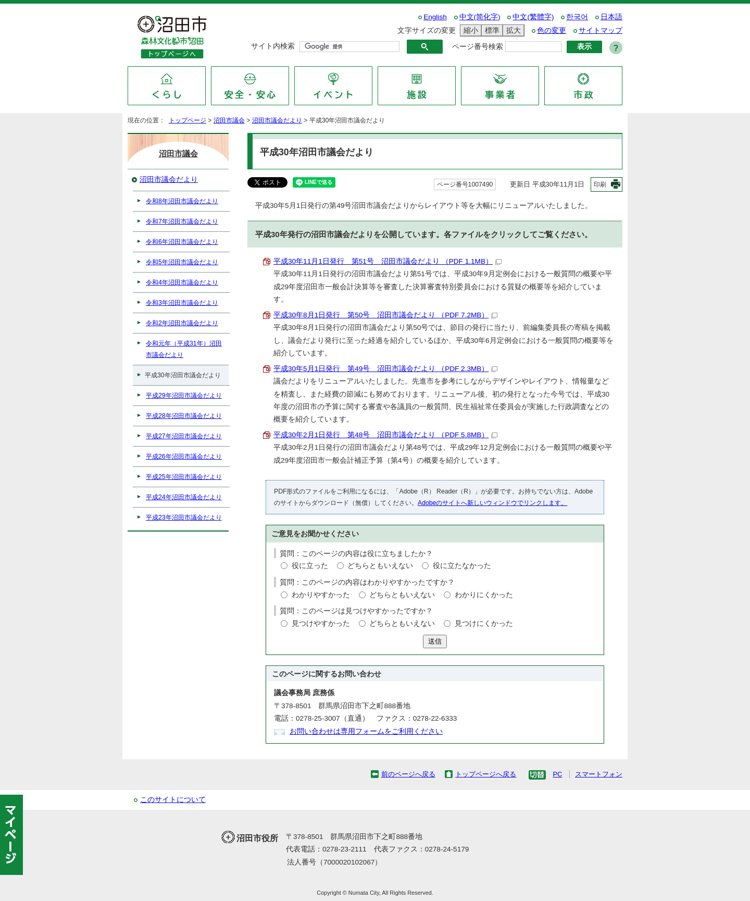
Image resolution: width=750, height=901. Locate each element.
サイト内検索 (273, 46)
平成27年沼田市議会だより (184, 436)
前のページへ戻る (408, 774)
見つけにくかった (484, 623)
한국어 (577, 17)
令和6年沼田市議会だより (182, 241)
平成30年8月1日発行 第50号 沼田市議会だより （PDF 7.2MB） (385, 315)
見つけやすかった (321, 623)
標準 (490, 30)
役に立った (310, 566)
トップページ (187, 120)
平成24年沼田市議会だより (184, 497)
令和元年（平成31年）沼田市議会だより (184, 349)
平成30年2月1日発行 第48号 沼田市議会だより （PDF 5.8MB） (385, 435)
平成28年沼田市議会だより (184, 415)
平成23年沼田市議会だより (184, 517)
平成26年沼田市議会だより (184, 456)
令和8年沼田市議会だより (182, 201)
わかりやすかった (321, 595)
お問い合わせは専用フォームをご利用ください (366, 731)
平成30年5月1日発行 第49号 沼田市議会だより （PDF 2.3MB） (385, 369)
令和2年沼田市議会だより (182, 323)
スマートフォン (598, 774)
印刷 (600, 184)
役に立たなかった (462, 566)
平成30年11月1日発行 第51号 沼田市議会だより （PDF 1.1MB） (387, 261)
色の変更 (551, 30)
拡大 (512, 30)
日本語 (611, 17)
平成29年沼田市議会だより (184, 395)
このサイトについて (173, 800)
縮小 (469, 30)
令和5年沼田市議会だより (182, 262)
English (435, 17)
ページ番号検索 (477, 47)
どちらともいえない (380, 566)
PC (557, 774)
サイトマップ (600, 30)
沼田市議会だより (277, 120)
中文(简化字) (480, 17)
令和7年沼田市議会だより (182, 221)
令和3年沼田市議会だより (182, 302)
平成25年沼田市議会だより (184, 476)
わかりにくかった (484, 595)
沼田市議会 (229, 120)
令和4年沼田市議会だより (182, 282)
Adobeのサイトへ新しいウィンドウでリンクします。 (492, 503)
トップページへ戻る (485, 774)
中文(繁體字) (533, 17)
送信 (435, 641)
